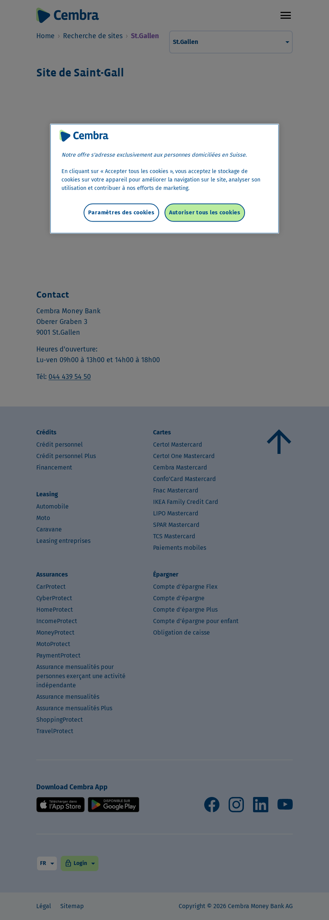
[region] (164, 179)
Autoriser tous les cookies (204, 212)
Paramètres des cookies (121, 212)
